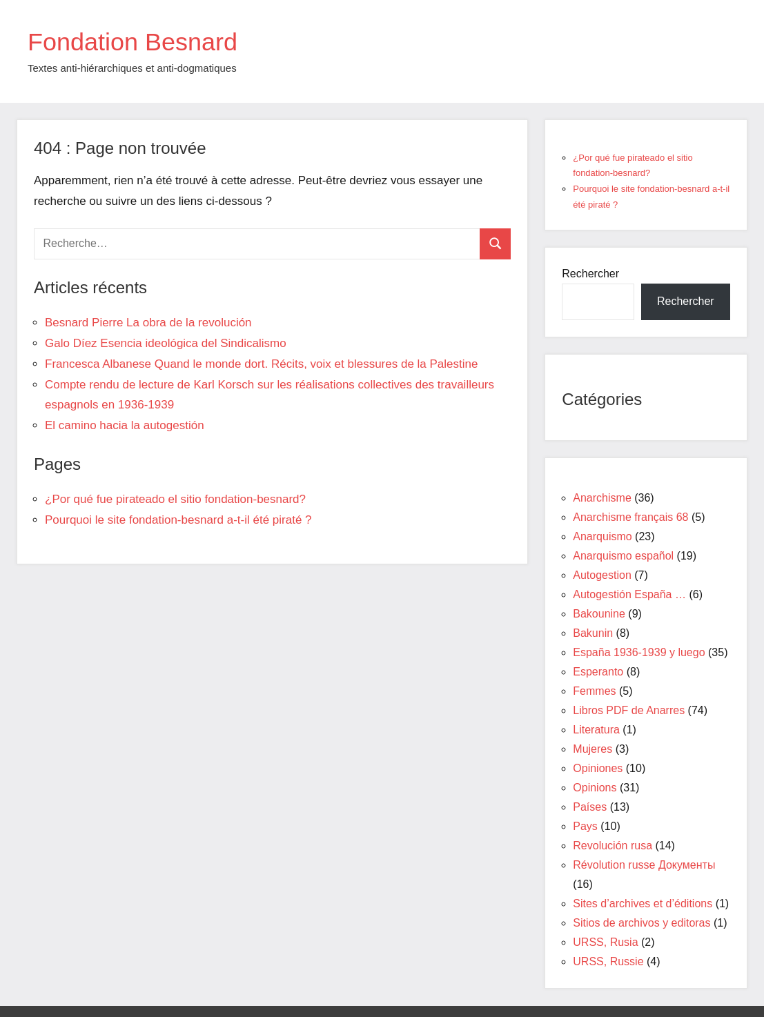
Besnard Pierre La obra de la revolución (148, 322)
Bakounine (599, 614)
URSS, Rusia (605, 942)
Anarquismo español (623, 556)
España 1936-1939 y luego (639, 652)
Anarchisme (602, 498)
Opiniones (598, 768)
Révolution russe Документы (644, 865)
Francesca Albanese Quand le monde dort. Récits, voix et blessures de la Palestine (261, 364)
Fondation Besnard (132, 42)
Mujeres (592, 749)
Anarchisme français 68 (630, 517)
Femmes (594, 691)
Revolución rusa (612, 845)
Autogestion (602, 575)
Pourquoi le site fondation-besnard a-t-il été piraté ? (178, 519)
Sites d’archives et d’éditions (642, 903)
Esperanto (598, 672)
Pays (585, 826)
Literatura (596, 729)
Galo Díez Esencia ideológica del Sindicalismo (165, 343)
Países (590, 807)
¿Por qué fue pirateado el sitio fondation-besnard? (175, 499)
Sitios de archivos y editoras (641, 923)
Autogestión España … (629, 594)
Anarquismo (602, 536)
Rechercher (590, 273)
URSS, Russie (608, 961)
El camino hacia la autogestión (124, 425)
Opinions (594, 787)
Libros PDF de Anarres (629, 710)
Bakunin (593, 633)
